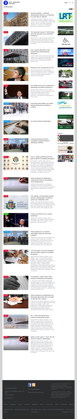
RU (70, 2)
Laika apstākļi (33, 409)
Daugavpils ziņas (8, 409)
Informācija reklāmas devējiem (36, 392)
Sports (42, 404)
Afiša (40, 409)
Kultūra (6, 412)
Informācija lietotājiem (34, 389)
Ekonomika (64, 404)
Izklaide (71, 404)
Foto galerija (35, 412)
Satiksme (44, 409)
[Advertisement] (38, 368)
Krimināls (26, 404)
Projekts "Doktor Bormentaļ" (21, 409)
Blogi (71, 409)
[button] (72, 2)
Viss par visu (49, 404)
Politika (20, 404)
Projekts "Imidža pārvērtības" (56, 409)
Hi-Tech (67, 409)
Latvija (5, 404)
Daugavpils (13, 404)
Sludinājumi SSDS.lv (67, 412)
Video (56, 404)
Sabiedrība (35, 404)
